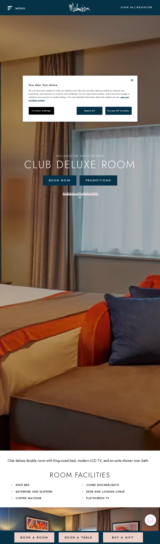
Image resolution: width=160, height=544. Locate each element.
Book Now (60, 180)
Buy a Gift (123, 535)
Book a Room (34, 535)
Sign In (127, 7)
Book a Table (78, 535)
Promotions (98, 180)
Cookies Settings (41, 110)
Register (144, 7)
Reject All (89, 110)
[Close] (132, 80)
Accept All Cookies (118, 110)
